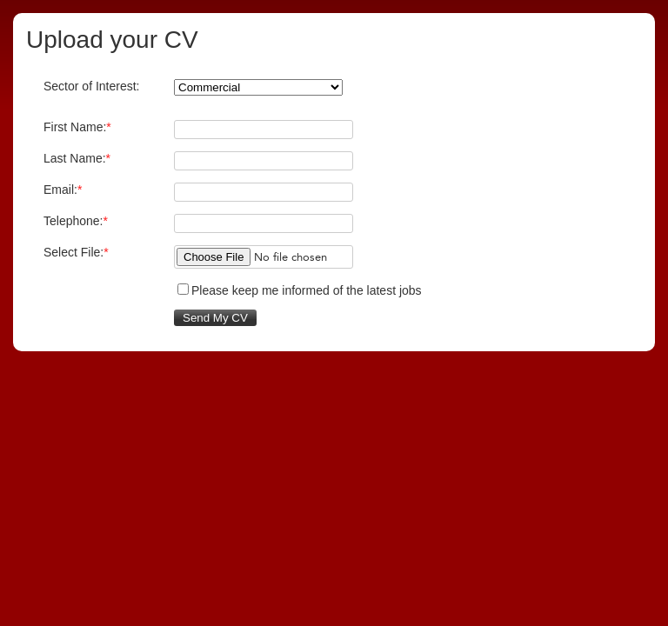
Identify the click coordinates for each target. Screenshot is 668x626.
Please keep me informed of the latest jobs (306, 290)
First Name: (77, 127)
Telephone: (75, 221)
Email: (62, 189)
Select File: (76, 252)
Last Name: (76, 158)
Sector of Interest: (91, 86)
